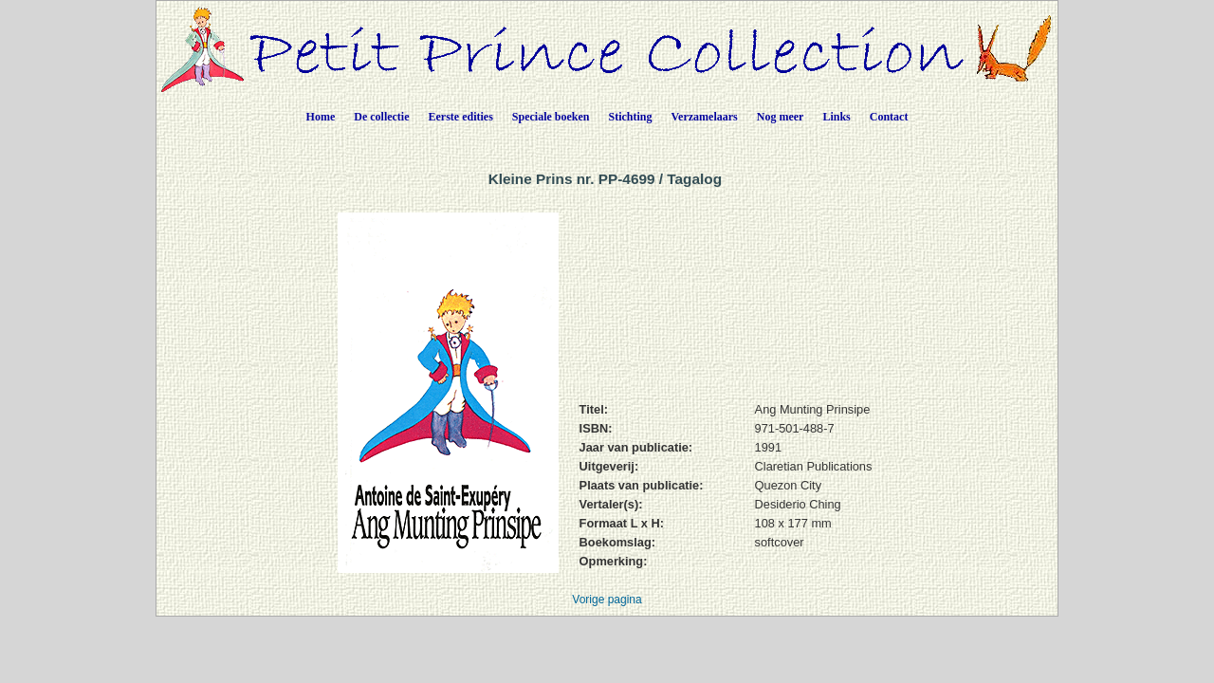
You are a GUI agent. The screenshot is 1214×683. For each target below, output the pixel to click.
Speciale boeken (551, 116)
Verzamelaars (704, 116)
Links (836, 116)
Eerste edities (461, 116)
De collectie (381, 116)
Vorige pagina (606, 599)
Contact (889, 116)
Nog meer (780, 116)
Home (321, 116)
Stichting (631, 116)
